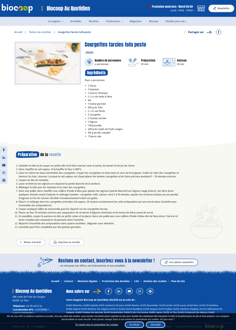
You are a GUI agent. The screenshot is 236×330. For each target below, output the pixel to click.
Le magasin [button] (54, 21)
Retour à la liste (30, 242)
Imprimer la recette (67, 242)
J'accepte (156, 324)
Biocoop (153, 21)
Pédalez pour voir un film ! (179, 21)
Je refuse (134, 324)
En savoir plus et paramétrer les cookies (96, 324)
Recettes (94, 21)
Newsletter (221, 8)
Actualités (75, 21)
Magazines (136, 21)
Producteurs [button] (113, 21)
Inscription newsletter (179, 262)
